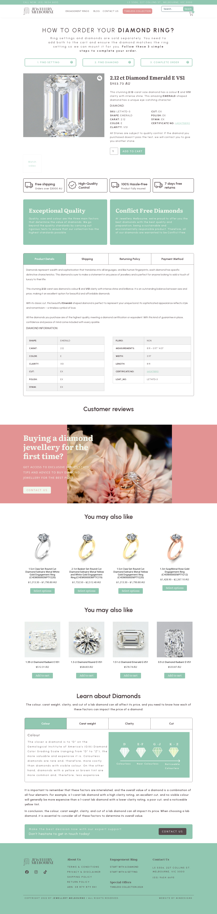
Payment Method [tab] (172, 259)
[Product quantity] (114, 151)
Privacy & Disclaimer (84, 872)
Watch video (32, 163)
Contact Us (161, 859)
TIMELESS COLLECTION (137, 11)
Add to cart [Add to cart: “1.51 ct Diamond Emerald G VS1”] (131, 675)
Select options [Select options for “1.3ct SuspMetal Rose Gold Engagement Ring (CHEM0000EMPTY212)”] (174, 588)
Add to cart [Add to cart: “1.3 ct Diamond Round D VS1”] (86, 675)
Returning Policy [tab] (130, 259)
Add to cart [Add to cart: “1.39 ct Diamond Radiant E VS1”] (42, 675)
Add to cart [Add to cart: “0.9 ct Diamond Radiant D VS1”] (175, 675)
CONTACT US (111, 11)
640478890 (182, 123)
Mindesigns (184, 898)
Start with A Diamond (124, 867)
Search (188, 9)
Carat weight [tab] (87, 723)
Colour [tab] (45, 723)
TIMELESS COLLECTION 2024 (126, 887)
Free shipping (45, 184)
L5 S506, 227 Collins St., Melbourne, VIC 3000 (159, 2)
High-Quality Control (88, 185)
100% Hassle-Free (134, 184)
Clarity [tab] (129, 723)
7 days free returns (173, 185)
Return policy (78, 882)
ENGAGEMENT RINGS (78, 11)
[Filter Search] (177, 9)
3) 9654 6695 (50, 2)
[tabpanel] (108, 330)
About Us (74, 859)
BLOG (96, 11)
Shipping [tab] (87, 259)
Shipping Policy (79, 877)
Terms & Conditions (83, 867)
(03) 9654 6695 (164, 877)
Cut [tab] (171, 723)
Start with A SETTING (124, 872)
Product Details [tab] (44, 259)
